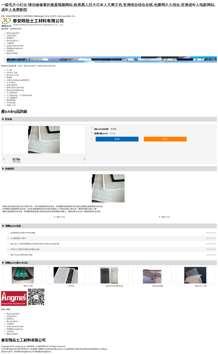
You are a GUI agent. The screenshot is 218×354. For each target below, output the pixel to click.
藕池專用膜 (11, 100)
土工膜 (9, 70)
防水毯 (62, 217)
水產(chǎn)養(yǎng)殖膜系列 (18, 80)
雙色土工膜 (28, 286)
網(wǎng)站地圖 (64, 16)
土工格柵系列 (12, 98)
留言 (165, 139)
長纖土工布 (11, 105)
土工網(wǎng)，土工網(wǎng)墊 (19, 95)
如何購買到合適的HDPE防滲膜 (22, 233)
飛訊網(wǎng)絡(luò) (43, 352)
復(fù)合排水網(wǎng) (15, 90)
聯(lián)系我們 (50, 16)
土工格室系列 (12, 93)
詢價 (117, 139)
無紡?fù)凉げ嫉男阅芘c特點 (21, 255)
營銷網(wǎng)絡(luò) (15, 48)
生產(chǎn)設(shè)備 (15, 46)
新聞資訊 (10, 38)
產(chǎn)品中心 (13, 41)
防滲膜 (9, 77)
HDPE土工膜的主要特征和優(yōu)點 (24, 249)
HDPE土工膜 (12, 73)
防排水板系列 (12, 85)
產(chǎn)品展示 (30, 66)
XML (73, 16)
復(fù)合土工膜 (12, 75)
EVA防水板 (11, 103)
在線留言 (10, 51)
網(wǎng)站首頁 (13, 33)
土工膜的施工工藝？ (18, 238)
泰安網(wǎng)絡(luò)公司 (24, 352)
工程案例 (10, 43)
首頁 (20, 66)
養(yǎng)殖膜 (157, 286)
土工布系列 (11, 83)
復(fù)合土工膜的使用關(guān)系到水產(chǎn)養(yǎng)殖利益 (34, 244)
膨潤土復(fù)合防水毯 (46, 66)
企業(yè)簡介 (12, 36)
